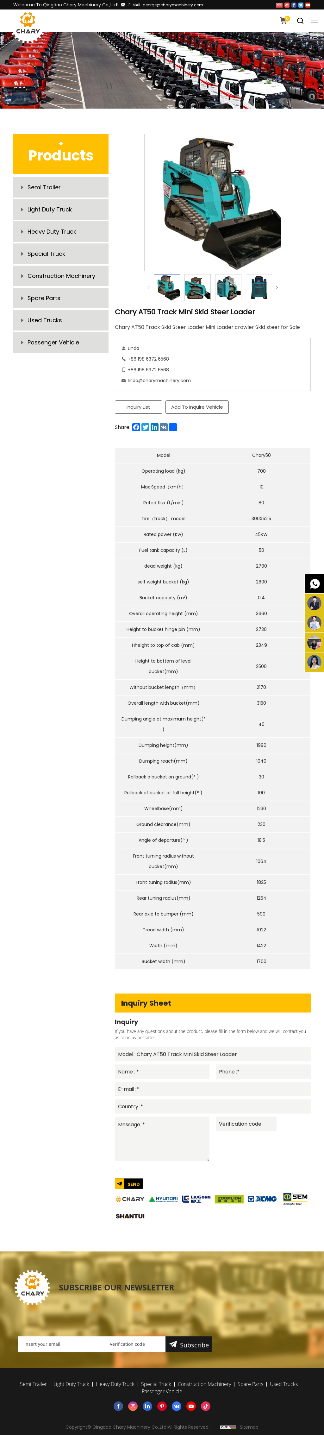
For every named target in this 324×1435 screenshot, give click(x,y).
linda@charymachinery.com (159, 380)
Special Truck (46, 254)
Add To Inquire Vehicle (197, 407)
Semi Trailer (44, 187)
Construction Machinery (61, 276)
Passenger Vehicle (53, 342)
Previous (149, 287)
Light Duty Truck (50, 209)
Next (277, 287)
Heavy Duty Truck (52, 232)
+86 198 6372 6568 (148, 359)
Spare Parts (44, 298)
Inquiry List (138, 407)
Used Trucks (45, 320)
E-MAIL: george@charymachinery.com (165, 5)
